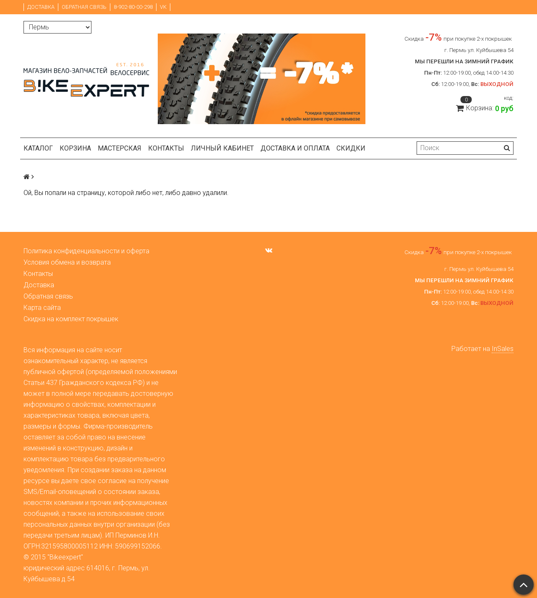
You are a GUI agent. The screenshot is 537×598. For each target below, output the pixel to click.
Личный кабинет (222, 148)
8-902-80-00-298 (133, 7)
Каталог (38, 148)
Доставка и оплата (295, 148)
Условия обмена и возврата (67, 262)
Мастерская (119, 148)
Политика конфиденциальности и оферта (86, 251)
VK (163, 7)
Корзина (75, 148)
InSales (503, 349)
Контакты (166, 148)
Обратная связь (84, 7)
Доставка (41, 7)
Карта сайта (42, 308)
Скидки (350, 148)
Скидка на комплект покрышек (70, 319)
